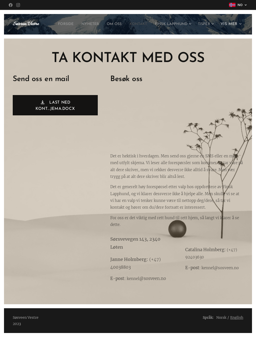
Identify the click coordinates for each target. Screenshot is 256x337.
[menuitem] (77, 24)
